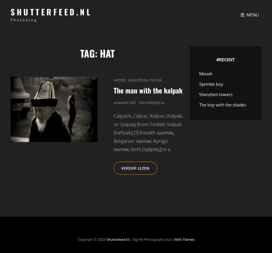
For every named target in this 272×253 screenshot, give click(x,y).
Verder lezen (139, 170)
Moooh (205, 73)
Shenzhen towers (215, 94)
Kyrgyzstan (138, 80)
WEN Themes (184, 239)
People (156, 80)
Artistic (120, 80)
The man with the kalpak (148, 90)
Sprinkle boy (211, 84)
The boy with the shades (222, 105)
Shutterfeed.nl (51, 12)
